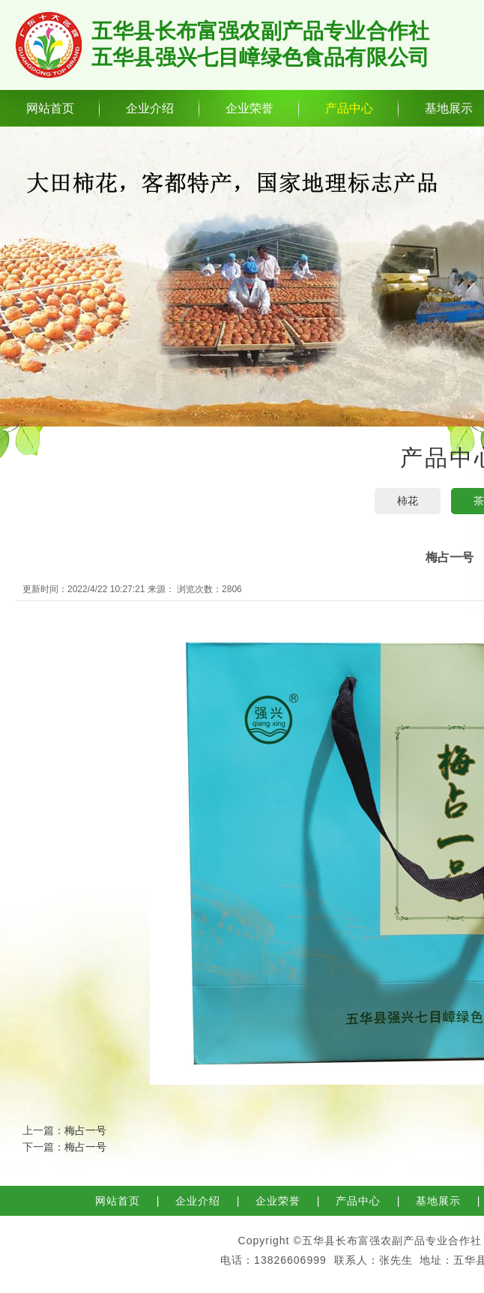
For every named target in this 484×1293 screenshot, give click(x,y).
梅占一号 (85, 1130)
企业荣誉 (249, 108)
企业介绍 (150, 108)
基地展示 (438, 1201)
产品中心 (349, 108)
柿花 (407, 501)
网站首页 (50, 108)
